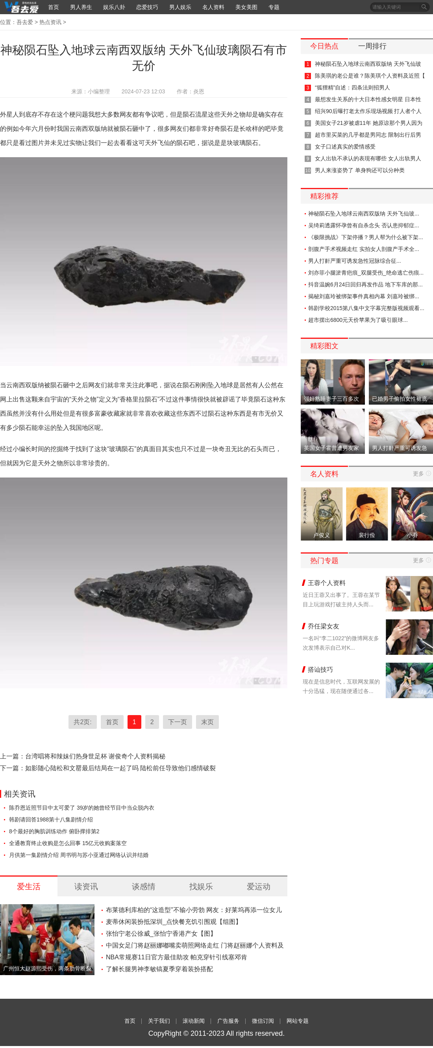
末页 (207, 722)
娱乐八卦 (114, 7)
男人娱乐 (180, 7)
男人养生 (81, 7)
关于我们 (159, 1021)
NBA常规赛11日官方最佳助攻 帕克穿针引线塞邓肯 (176, 957)
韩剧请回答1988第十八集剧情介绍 (51, 819)
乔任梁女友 (323, 626)
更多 (418, 473)
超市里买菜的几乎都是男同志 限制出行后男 (368, 135)
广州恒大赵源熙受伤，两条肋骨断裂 (47, 968)
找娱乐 (201, 886)
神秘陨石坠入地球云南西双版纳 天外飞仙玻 (368, 64)
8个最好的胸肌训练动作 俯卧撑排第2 (54, 831)
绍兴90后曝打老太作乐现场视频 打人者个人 (368, 111)
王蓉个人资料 (327, 583)
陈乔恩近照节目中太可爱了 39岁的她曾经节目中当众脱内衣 (81, 808)
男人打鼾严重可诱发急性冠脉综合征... (354, 261)
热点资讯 (50, 22)
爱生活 (29, 886)
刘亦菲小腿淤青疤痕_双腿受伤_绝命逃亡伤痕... (366, 272)
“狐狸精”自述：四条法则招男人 (352, 87)
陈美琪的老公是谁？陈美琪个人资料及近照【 (370, 75)
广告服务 (228, 1021)
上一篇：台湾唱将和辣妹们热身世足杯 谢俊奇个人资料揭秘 (82, 756)
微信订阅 (263, 1021)
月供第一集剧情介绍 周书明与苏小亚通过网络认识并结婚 (78, 855)
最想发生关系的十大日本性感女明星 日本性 (368, 99)
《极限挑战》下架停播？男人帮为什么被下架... (365, 237)
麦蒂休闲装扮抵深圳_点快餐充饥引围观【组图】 (174, 921)
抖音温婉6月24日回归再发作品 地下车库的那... (365, 284)
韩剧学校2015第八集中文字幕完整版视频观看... (366, 308)
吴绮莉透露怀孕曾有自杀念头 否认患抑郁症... (363, 225)
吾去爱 (25, 22)
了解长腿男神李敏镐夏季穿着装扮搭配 (159, 969)
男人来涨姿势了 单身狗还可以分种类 (360, 170)
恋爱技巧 (147, 7)
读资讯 (86, 886)
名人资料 (213, 7)
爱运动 (258, 886)
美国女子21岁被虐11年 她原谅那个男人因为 (368, 123)
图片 (37, 142)
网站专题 (298, 1021)
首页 (53, 7)
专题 (273, 7)
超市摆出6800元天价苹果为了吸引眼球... (358, 320)
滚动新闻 (194, 1021)
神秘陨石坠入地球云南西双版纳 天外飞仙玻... (363, 213)
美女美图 (246, 7)
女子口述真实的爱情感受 (345, 146)
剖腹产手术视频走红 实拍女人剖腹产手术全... (363, 249)
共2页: (82, 722)
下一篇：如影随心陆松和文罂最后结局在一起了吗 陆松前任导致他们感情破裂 (108, 768)
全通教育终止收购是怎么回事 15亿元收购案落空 (68, 843)
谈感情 (143, 886)
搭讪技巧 (320, 669)
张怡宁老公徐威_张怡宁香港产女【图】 (161, 933)
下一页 (177, 722)
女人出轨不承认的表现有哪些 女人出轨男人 (368, 158)
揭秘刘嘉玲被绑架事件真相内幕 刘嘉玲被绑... (363, 296)
